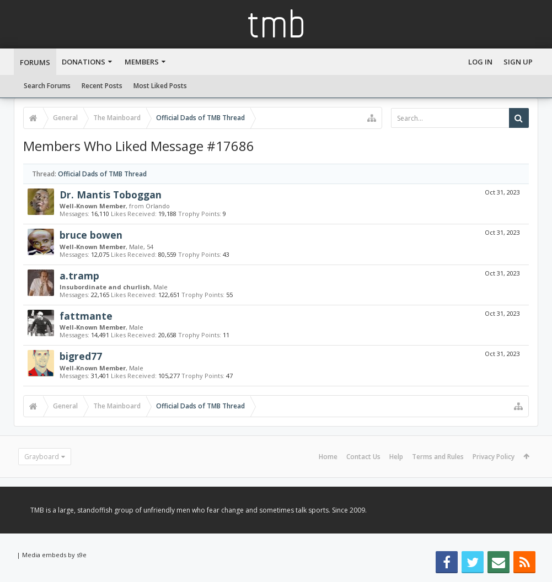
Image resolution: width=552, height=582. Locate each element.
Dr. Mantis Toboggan (111, 194)
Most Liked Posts (160, 85)
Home (328, 456)
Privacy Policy (494, 456)
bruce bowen (91, 234)
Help (396, 456)
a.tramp (79, 275)
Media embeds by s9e (54, 555)
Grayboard (41, 456)
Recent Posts (102, 85)
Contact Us (363, 456)
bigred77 (81, 356)
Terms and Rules (438, 456)
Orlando (158, 206)
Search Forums (47, 85)
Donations (83, 62)
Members (142, 62)
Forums (35, 62)
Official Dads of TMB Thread (102, 174)
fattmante (86, 315)
